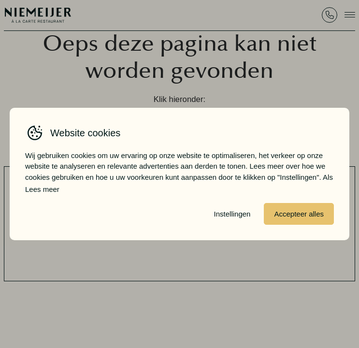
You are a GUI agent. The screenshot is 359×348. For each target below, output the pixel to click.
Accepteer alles (299, 214)
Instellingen (232, 214)
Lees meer (42, 189)
